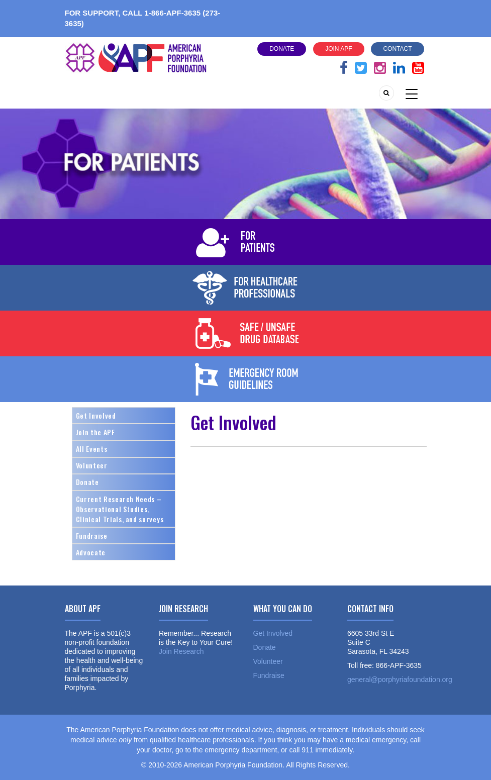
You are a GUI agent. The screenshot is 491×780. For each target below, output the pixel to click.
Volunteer (92, 465)
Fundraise (92, 535)
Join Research (181, 651)
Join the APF (95, 432)
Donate (281, 48)
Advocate (91, 552)
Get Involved (96, 415)
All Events (92, 448)
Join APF (338, 48)
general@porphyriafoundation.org (399, 679)
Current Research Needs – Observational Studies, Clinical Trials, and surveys (120, 509)
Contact (397, 48)
